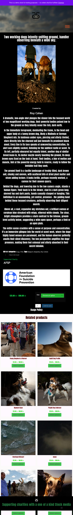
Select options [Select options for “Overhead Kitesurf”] (18, 464)
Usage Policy (36, 310)
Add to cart (47, 306)
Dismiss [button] (61, 3)
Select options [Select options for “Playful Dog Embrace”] (55, 415)
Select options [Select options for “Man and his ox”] (18, 513)
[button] (36, 507)
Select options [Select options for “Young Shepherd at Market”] (18, 366)
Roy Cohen (44, 252)
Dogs (18, 252)
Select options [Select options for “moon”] (55, 464)
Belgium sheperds (33, 252)
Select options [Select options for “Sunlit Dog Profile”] (55, 366)
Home (3, 255)
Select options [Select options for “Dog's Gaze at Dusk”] (55, 513)
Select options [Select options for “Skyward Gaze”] (18, 415)
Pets (21, 252)
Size (38, 295)
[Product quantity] (38, 306)
